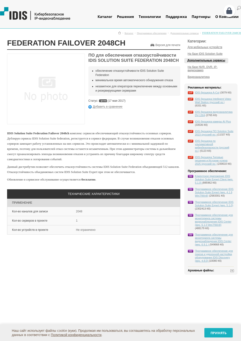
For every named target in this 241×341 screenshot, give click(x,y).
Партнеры (201, 16)
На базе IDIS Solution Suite (205, 53)
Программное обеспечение (151, 33)
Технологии (150, 16)
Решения (125, 16)
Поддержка (176, 16)
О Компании (227, 16)
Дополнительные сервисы (184, 33)
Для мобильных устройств (205, 47)
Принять (219, 333)
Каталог (105, 16)
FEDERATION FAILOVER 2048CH (221, 33)
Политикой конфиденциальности (76, 335)
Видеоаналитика (199, 77)
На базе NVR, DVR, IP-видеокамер (203, 68)
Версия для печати (167, 45)
